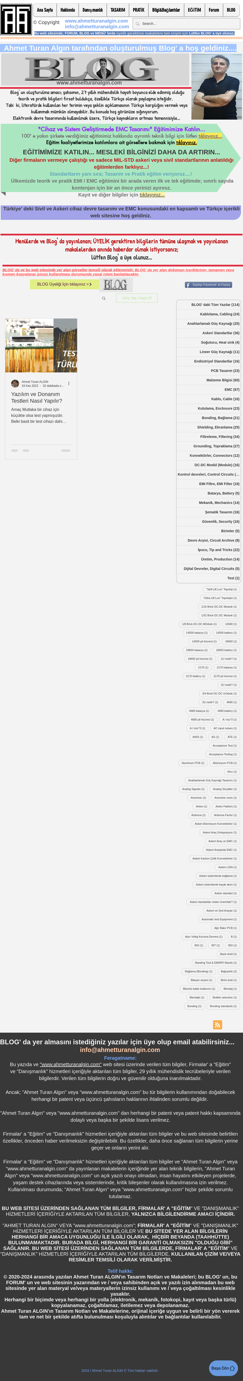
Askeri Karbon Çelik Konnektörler (216, 858)
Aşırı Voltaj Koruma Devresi (205, 936)
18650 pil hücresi (202, 658)
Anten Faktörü (227, 806)
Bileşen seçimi (203, 980)
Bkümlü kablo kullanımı (200, 988)
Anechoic (200, 797)
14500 (232, 623)
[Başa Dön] (223, 1368)
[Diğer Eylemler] (70, 384)
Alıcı (233, 771)
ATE (234, 736)
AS (217, 736)
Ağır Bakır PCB (227, 927)
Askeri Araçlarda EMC (223, 849)
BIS (200, 945)
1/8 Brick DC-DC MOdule (201, 623)
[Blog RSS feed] (217, 1025)
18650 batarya (198, 650)
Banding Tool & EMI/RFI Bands (217, 962)
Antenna (200, 815)
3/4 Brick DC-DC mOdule (221, 693)
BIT (217, 945)
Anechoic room (227, 797)
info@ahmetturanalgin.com (97, 26)
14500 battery (228, 632)
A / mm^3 (199, 728)
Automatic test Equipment (221, 919)
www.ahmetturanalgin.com (96, 21)
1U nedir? (230, 658)
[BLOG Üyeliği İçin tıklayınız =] (64, 284)
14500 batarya (198, 632)
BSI (234, 945)
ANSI (199, 736)
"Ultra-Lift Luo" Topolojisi (221, 597)
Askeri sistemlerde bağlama (219, 875)
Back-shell (230, 953)
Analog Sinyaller (226, 788)
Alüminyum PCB (226, 762)
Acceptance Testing (224, 754)
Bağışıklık (230, 971)
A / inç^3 (231, 719)
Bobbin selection (226, 997)
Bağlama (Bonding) (200, 971)
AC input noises (226, 728)
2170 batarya (228, 667)
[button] (68, 10)
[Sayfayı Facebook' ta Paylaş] (208, 285)
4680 (233, 702)
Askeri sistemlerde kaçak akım (218, 884)
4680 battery (228, 710)
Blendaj (232, 988)
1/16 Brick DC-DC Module (220, 606)
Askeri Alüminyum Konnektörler (217, 823)
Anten (203, 806)
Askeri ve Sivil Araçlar (223, 910)
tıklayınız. (186, 142)
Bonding (196, 1006)
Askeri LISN (229, 867)
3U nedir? (211, 702)
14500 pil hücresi (206, 641)
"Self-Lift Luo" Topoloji (223, 589)
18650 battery (228, 650)
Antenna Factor (227, 815)
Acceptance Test (226, 745)
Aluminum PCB (195, 762)
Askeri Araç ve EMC (224, 841)
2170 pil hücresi (226, 676)
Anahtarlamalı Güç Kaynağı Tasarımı (214, 780)
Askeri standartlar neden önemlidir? (215, 901)
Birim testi (230, 980)
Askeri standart (227, 893)
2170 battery (197, 676)
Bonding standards (225, 1006)
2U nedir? (230, 684)
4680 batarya (201, 710)
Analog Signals (195, 788)
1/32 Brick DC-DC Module (220, 615)
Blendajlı (199, 997)
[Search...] (186, 23)
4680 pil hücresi (204, 719)
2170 (205, 667)
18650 (232, 641)
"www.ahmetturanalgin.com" (71, 1064)
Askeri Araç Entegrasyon (221, 832)
